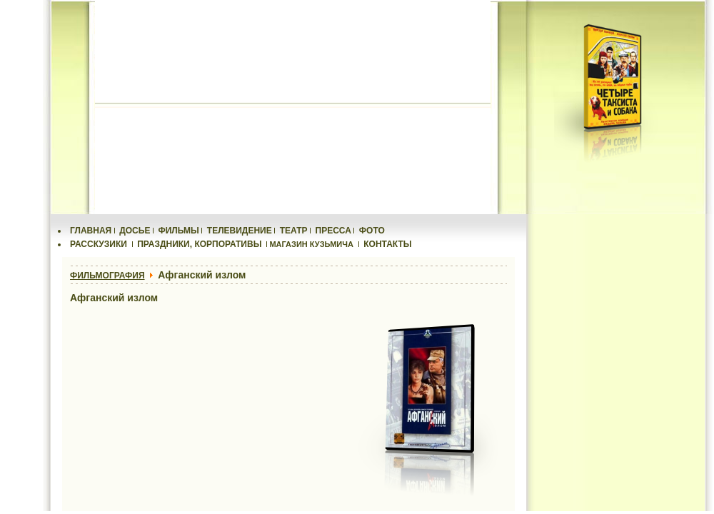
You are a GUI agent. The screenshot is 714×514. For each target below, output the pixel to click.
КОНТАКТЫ (387, 244)
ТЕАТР (294, 231)
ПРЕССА (333, 231)
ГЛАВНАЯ (90, 231)
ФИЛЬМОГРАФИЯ (107, 276)
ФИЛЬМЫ (178, 231)
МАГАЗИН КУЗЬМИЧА (311, 244)
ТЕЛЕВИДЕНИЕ (239, 231)
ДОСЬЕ (134, 231)
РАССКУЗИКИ (98, 244)
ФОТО (372, 231)
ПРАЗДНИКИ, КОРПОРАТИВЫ (199, 244)
